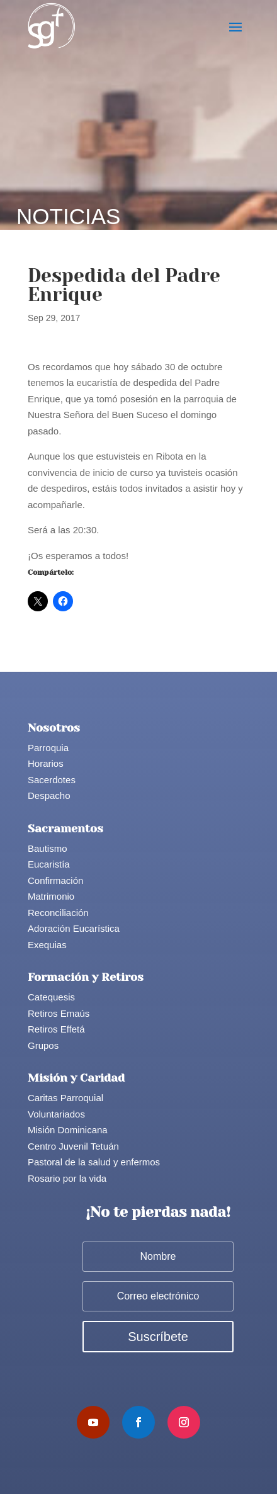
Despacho (49, 795)
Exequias (47, 944)
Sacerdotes (52, 779)
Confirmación (55, 880)
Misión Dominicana (68, 1129)
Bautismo (47, 848)
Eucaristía (49, 864)
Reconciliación (58, 912)
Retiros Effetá (56, 1029)
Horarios (46, 763)
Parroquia (48, 747)
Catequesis (51, 997)
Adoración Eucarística (74, 928)
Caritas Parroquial (65, 1097)
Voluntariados (56, 1114)
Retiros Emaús (58, 1013)
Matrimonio (51, 896)
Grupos (43, 1045)
